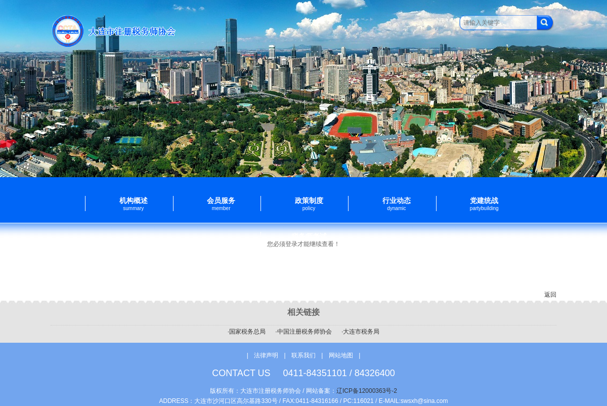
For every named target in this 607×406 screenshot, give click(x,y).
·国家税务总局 (247, 331)
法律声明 (266, 355)
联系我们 (304, 355)
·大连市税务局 (360, 331)
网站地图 (341, 355)
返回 (550, 294)
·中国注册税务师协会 (303, 331)
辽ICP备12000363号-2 (366, 390)
